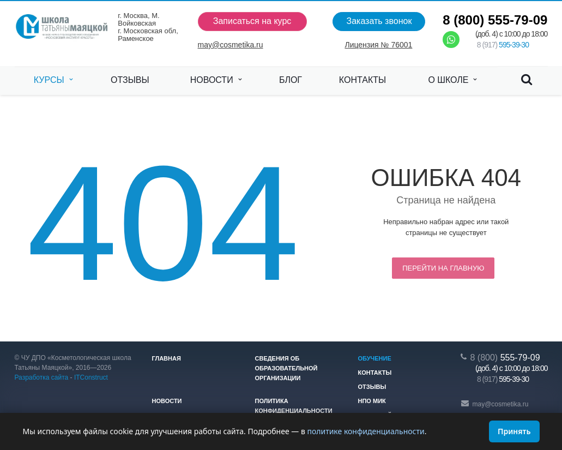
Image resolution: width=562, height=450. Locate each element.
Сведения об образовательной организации (286, 368)
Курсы (53, 80)
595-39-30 (503, 44)
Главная (166, 358)
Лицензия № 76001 (378, 44)
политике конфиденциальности (365, 431)
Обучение (374, 358)
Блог (290, 80)
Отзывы (130, 80)
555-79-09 (495, 20)
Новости (215, 80)
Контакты (362, 80)
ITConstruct (91, 377)
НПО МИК (372, 401)
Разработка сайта (42, 377)
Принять (514, 431)
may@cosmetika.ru (230, 44)
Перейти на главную (443, 268)
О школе (452, 80)
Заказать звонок (379, 21)
